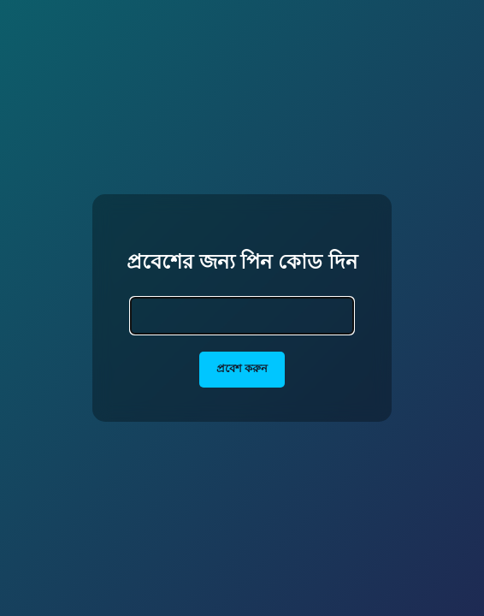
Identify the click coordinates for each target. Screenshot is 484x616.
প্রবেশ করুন (242, 368)
